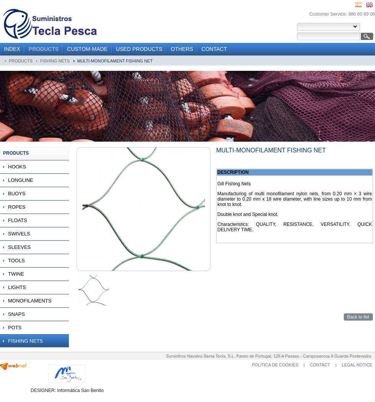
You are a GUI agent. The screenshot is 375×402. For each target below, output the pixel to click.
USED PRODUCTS (139, 49)
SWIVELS (19, 234)
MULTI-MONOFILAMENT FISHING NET (115, 61)
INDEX (12, 49)
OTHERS (182, 49)
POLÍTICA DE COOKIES (275, 365)
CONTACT (214, 49)
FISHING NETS (55, 61)
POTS (14, 327)
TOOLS (16, 260)
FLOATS (17, 220)
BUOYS (17, 193)
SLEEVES (19, 247)
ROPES (17, 207)
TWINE (16, 274)
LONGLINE (20, 180)
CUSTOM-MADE (87, 49)
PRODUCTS (44, 49)
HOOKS (17, 167)
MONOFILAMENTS (29, 301)
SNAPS (16, 314)
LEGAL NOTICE (357, 365)
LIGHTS (17, 287)
